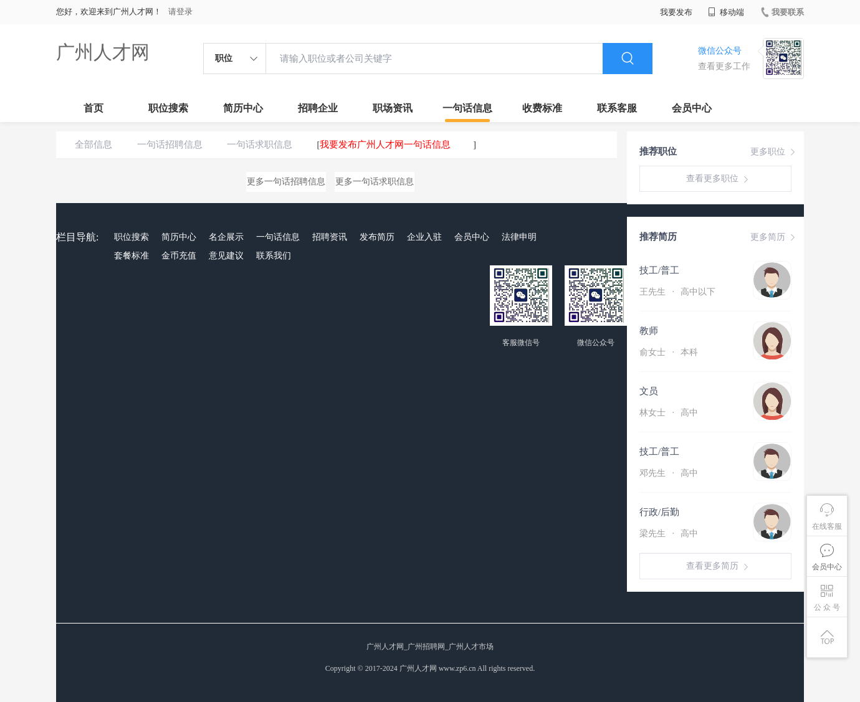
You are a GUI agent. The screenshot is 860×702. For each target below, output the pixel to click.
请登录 (180, 11)
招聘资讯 (329, 237)
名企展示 (226, 237)
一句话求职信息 (259, 144)
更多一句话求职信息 (374, 181)
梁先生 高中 (668, 533)
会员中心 (692, 108)
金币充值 (178, 255)
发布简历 (377, 237)
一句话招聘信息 (170, 144)
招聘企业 (318, 108)
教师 (648, 331)
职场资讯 (393, 108)
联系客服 (617, 108)
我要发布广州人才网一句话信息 (385, 144)
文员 (648, 391)
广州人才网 (103, 52)
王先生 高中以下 (677, 291)
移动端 (726, 12)
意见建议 (226, 255)
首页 (93, 108)
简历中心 (243, 108)
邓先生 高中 (668, 473)
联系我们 (273, 255)
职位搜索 (168, 108)
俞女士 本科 (668, 352)
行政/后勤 (659, 512)
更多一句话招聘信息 (286, 181)
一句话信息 (467, 108)
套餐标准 (131, 255)
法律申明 (519, 237)
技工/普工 (659, 270)
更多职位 (774, 152)
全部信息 (93, 144)
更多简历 (774, 237)
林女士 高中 (668, 412)
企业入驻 (424, 237)
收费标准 (542, 108)
